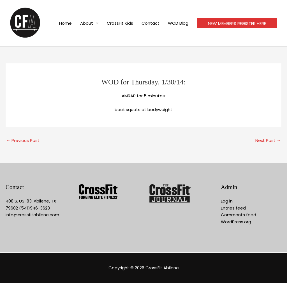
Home (65, 23)
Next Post (268, 140)
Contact (150, 23)
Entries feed (233, 208)
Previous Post (23, 140)
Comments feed (238, 215)
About (86, 23)
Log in (227, 201)
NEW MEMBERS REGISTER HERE (237, 23)
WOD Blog (178, 23)
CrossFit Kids (120, 23)
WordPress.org (236, 222)
